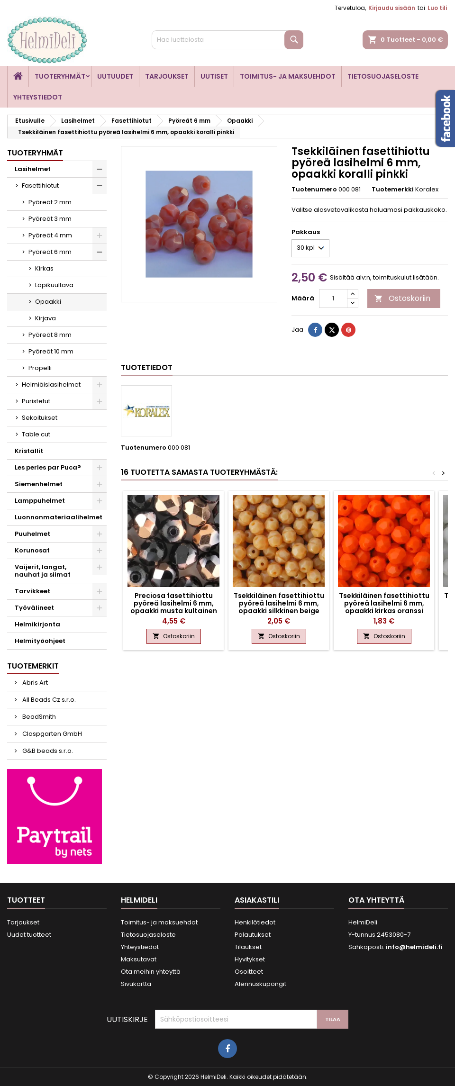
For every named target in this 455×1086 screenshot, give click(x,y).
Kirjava (45, 318)
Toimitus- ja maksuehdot (288, 76)
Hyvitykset (250, 959)
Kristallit (29, 450)
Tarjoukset (167, 76)
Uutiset (214, 76)
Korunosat (32, 550)
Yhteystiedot (37, 97)
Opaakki (48, 301)
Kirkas (44, 268)
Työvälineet (34, 607)
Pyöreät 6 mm (50, 251)
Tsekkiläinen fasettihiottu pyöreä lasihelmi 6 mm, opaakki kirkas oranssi (384, 603)
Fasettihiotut (40, 185)
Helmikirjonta (37, 624)
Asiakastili (257, 900)
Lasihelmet (33, 168)
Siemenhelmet (39, 484)
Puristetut (36, 401)
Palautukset (253, 934)
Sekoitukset (39, 417)
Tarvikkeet (32, 591)
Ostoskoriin (402, 298)
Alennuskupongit (260, 983)
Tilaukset (248, 946)
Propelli (40, 367)
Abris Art (34, 682)
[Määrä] (333, 298)
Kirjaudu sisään (391, 8)
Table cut (36, 434)
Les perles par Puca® (48, 467)
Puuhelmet (32, 533)
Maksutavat (138, 959)
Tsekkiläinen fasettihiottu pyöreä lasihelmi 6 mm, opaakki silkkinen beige (279, 603)
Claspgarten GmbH (51, 733)
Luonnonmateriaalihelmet (58, 517)
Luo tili (437, 8)
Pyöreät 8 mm (50, 334)
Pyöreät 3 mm (50, 218)
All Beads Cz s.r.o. (48, 699)
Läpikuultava (54, 285)
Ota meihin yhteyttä (151, 971)
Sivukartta (136, 983)
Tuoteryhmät (60, 76)
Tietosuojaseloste (383, 76)
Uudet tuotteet (29, 934)
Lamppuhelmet (40, 500)
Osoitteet (249, 971)
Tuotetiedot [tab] (147, 367)
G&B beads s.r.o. (47, 750)
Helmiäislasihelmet (51, 384)
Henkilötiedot (255, 922)
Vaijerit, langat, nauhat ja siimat (43, 570)
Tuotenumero (314, 189)
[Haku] (227, 39)
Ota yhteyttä (376, 900)
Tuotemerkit (33, 666)
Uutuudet (115, 76)
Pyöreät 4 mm (50, 235)
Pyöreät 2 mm (50, 202)
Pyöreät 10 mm (50, 351)
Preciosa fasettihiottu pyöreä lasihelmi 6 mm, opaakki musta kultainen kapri (173, 607)
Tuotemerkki (393, 189)
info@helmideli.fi (414, 946)
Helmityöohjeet (40, 640)
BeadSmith (38, 716)
